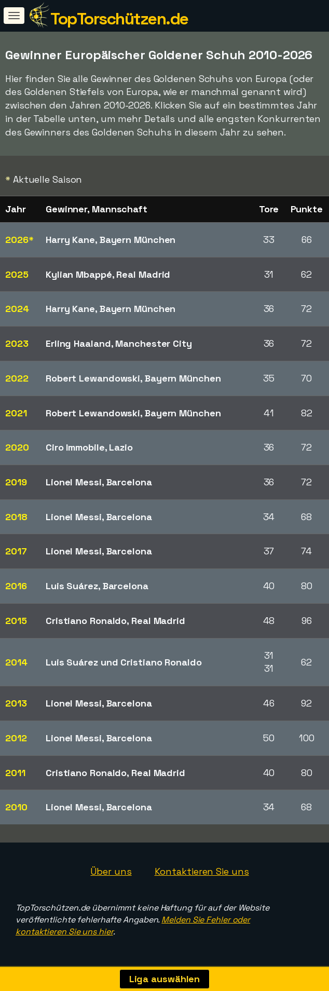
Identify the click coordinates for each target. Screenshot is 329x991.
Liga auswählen (164, 979)
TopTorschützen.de (119, 18)
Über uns (110, 871)
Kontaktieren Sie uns (202, 871)
